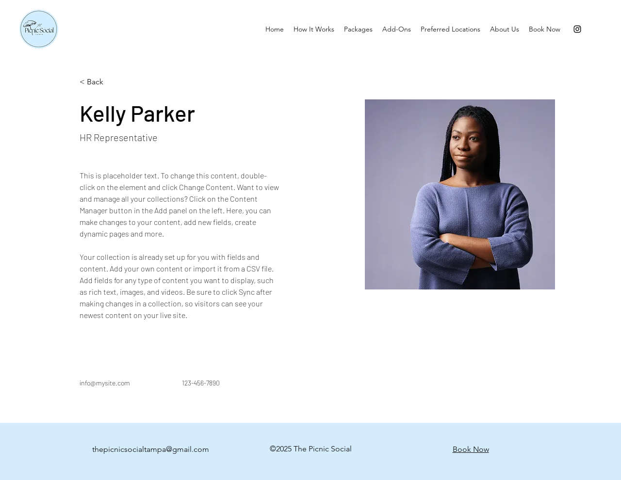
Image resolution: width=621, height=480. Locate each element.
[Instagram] (577, 29)
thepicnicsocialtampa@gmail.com (150, 449)
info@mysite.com (105, 383)
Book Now (471, 449)
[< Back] (99, 82)
